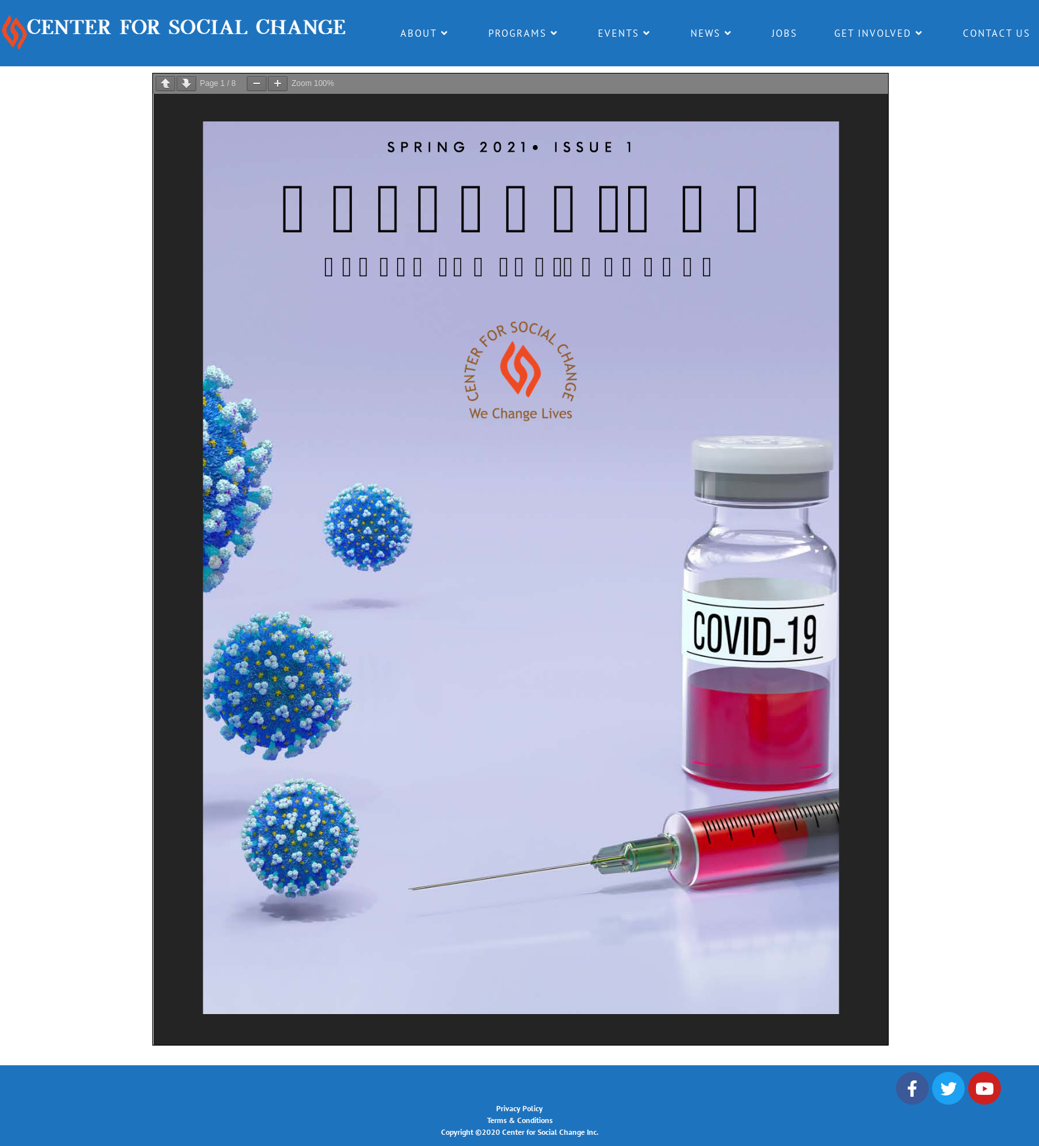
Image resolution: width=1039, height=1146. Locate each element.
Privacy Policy (519, 1108)
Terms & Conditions (520, 1120)
